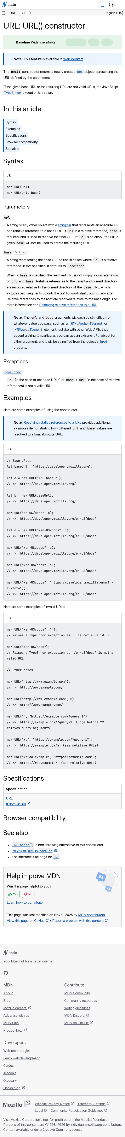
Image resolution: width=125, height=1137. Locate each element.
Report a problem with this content (78, 921)
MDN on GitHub (76, 1023)
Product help (13, 1030)
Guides (8, 1065)
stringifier (64, 225)
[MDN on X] (20, 972)
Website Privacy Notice (52, 1104)
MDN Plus (11, 1023)
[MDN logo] (12, 952)
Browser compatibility (21, 142)
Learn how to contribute (25, 902)
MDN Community (77, 993)
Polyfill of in (32, 851)
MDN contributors (91, 915)
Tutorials (9, 1073)
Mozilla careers (15, 1008)
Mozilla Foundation (95, 1120)
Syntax (10, 122)
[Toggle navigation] (120, 5)
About (8, 993)
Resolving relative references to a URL (68, 305)
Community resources (80, 1000)
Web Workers (73, 59)
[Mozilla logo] (16, 1104)
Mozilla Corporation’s (26, 1120)
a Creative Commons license (61, 1129)
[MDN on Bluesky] (13, 972)
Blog (6, 1000)
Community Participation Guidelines (77, 1110)
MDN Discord (74, 1015)
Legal (39, 1110)
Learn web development (21, 1058)
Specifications (16, 135)
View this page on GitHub (26, 921)
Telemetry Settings (91, 1104)
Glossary (10, 1080)
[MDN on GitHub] (5, 972)
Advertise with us (16, 1015)
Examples (12, 129)
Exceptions (15, 361)
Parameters (16, 207)
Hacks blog (12, 1088)
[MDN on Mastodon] (28, 972)
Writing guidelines (77, 1008)
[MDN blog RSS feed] (35, 972)
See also (12, 149)
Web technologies (16, 1051)
